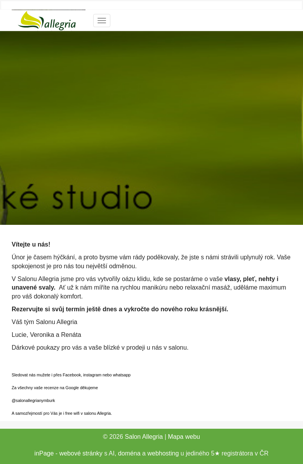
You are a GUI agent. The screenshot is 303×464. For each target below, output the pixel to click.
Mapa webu (184, 436)
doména (129, 453)
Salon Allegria (144, 436)
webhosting (163, 453)
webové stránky (81, 453)
